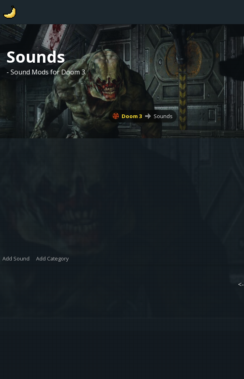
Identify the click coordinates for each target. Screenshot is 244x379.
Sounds (163, 116)
